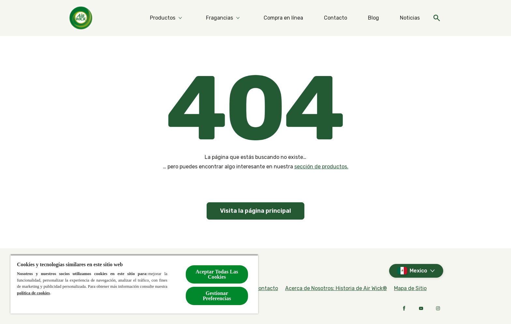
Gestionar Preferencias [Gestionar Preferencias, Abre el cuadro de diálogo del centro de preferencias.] (217, 295)
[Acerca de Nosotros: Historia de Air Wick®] (336, 288)
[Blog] (373, 18)
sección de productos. (321, 166)
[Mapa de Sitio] (410, 288)
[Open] (436, 17)
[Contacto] (335, 18)
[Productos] (162, 18)
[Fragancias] (219, 18)
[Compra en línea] (283, 18)
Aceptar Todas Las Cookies (217, 274)
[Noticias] (410, 18)
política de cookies (33, 292)
